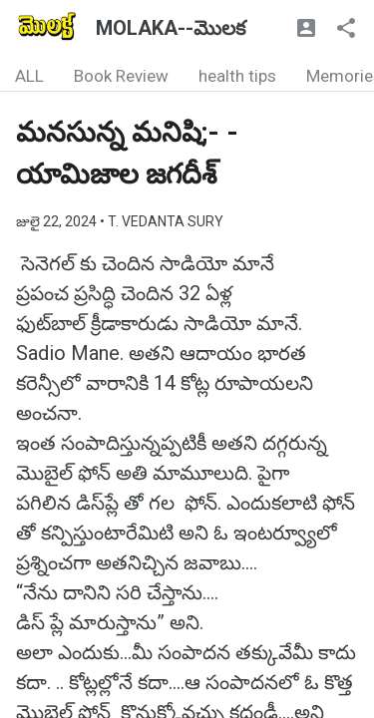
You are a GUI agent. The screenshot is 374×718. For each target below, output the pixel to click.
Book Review (121, 76)
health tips (237, 76)
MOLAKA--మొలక (170, 28)
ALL (29, 76)
